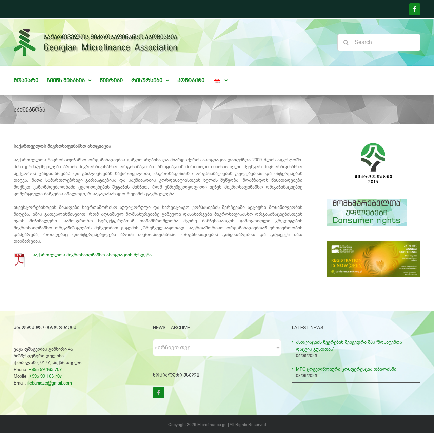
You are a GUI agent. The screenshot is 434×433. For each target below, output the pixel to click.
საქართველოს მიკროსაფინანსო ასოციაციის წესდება (93, 255)
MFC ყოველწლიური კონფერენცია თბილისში (346, 369)
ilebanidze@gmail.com (49, 383)
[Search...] (378, 42)
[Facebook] (158, 392)
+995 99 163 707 (45, 369)
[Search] (345, 42)
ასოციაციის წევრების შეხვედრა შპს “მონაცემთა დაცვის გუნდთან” (349, 345)
